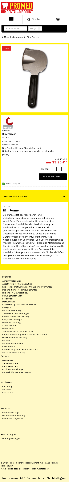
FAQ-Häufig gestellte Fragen (16, 372)
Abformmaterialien (11, 281)
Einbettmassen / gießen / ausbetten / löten (24, 334)
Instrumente (8, 302)
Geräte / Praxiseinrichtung (15, 316)
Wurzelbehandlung (11, 310)
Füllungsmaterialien (12, 296)
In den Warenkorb (52, 176)
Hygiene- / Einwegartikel (15, 293)
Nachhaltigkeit (57, 478)
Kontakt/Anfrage (10, 412)
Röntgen (6, 307)
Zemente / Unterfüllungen (15, 313)
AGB (22, 478)
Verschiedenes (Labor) (13, 352)
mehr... (5, 154)
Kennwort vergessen (12, 418)
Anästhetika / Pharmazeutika (17, 284)
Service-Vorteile (10, 363)
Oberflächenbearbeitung (14, 337)
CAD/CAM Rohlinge (12, 319)
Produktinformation (15, 196)
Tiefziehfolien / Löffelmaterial (17, 331)
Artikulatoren (9, 325)
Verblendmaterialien (12, 343)
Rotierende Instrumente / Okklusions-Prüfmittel (27, 287)
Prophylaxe (7, 299)
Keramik (6, 340)
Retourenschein (10, 366)
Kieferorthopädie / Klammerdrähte (20, 349)
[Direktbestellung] (46, 29)
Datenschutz (35, 478)
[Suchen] (34, 19)
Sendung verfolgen (10, 438)
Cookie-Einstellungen (13, 369)
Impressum (10, 478)
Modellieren (8, 328)
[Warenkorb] (56, 19)
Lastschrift (7, 392)
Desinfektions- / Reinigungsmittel (19, 290)
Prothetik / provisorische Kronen (19, 304)
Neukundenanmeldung (13, 415)
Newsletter (7, 360)
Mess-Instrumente (13, 37)
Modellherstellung (11, 322)
